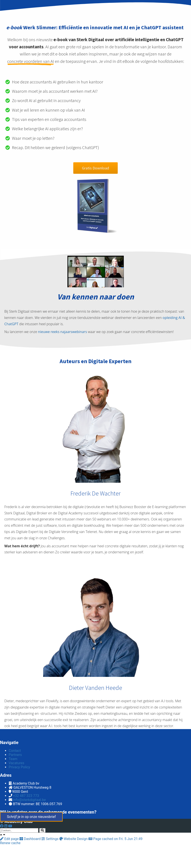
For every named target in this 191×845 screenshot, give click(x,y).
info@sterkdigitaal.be (29, 800)
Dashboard (30, 839)
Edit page (10, 839)
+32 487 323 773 (26, 796)
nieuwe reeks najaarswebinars (62, 331)
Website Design (73, 839)
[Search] (42, 830)
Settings (50, 839)
